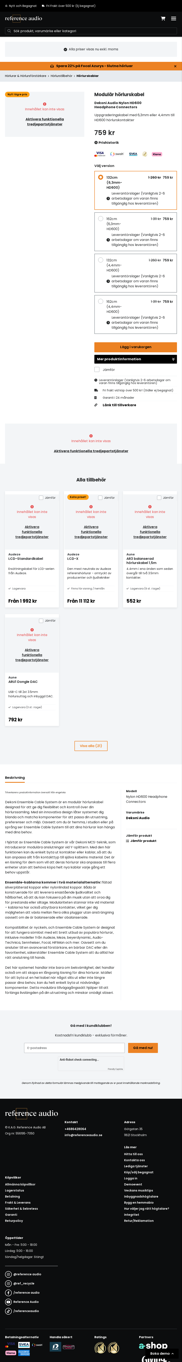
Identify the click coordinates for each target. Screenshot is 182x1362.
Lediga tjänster (136, 1166)
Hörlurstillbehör (61, 76)
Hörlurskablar (88, 76)
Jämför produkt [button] (141, 841)
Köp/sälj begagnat (138, 1172)
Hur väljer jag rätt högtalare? (146, 1209)
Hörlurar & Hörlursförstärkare (25, 76)
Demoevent (133, 1184)
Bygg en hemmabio (139, 1202)
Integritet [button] (131, 1215)
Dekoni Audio (138, 818)
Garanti (11, 1215)
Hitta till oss (133, 1154)
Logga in (130, 1178)
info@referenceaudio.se (83, 1135)
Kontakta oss (134, 1160)
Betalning (12, 1196)
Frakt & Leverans (18, 1202)
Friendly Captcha (115, 1069)
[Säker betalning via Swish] (37, 1345)
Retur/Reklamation (139, 1221)
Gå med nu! (143, 1047)
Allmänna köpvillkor (20, 1184)
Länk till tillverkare (119, 405)
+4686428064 (75, 1129)
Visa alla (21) (91, 745)
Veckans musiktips (138, 1190)
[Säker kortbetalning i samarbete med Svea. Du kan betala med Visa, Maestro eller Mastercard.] (11, 1345)
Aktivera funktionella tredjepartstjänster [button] (45, 122)
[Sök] (91, 31)
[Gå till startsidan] (23, 18)
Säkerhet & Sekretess (21, 1209)
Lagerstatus (14, 1190)
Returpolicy (14, 1221)
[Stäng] (175, 66)
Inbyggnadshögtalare (141, 1196)
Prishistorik (106, 143)
